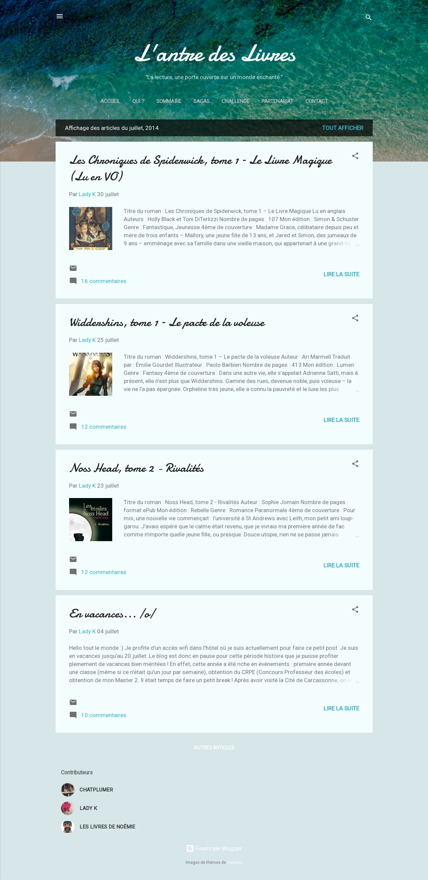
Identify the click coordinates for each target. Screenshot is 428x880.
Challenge (235, 101)
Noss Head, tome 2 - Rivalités (136, 468)
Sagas (201, 101)
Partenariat (277, 101)
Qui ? (138, 101)
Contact (316, 101)
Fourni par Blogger (214, 848)
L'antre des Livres (214, 53)
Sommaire (168, 101)
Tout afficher (342, 128)
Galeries (234, 862)
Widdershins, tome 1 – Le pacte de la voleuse (166, 322)
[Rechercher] (369, 18)
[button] (355, 157)
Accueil (110, 101)
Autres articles (214, 747)
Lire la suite (341, 274)
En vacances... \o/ (112, 613)
